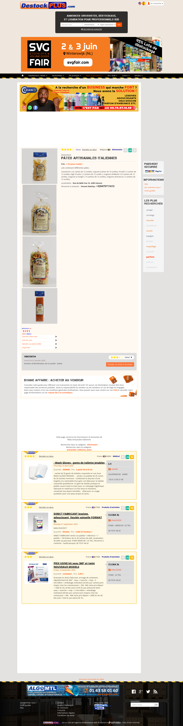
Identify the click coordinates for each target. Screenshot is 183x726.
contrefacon (151, 225)
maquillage (151, 246)
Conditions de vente (65, 715)
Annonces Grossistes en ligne (91, 679)
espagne (150, 236)
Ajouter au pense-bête (31, 344)
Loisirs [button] (125, 75)
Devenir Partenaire (65, 705)
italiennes (81, 450)
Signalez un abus (89, 149)
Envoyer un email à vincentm (120, 364)
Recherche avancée (91, 29)
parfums (150, 262)
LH (109, 464)
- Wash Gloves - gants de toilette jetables (79, 462)
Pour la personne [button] (94, 75)
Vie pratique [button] (75, 75)
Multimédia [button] (58, 75)
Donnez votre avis (29, 336)
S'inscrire (61, 710)
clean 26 (113, 515)
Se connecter (62, 708)
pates (89, 450)
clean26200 (116, 520)
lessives (149, 241)
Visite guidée (149, 190)
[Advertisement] (79, 129)
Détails (78, 150)
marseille (150, 251)
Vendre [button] (138, 75)
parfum (150, 256)
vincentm (30, 356)
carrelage (150, 215)
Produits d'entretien (111, 507)
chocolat (150, 220)
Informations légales (66, 713)
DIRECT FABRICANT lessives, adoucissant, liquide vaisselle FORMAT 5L (78, 517)
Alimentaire (117, 149)
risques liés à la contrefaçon (60, 392)
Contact (60, 702)
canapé (149, 210)
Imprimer (26, 347)
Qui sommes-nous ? (152, 187)
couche (149, 230)
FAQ (115, 390)
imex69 (115, 469)
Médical (116, 456)
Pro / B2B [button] (112, 75)
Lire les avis (27, 340)
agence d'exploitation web (86, 722)
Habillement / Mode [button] (37, 75)
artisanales (71, 450)
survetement (151, 267)
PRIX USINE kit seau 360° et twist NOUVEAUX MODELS (74, 565)
